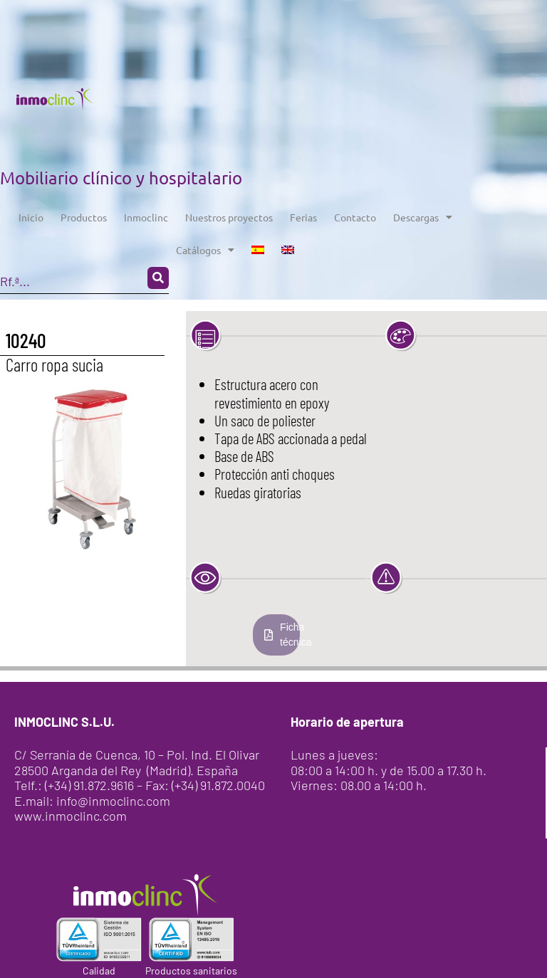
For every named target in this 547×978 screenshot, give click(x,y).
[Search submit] (158, 278)
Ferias (303, 217)
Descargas (422, 217)
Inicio (31, 217)
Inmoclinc (146, 217)
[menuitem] (258, 249)
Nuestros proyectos (229, 217)
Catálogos (205, 250)
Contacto (355, 217)
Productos (84, 217)
